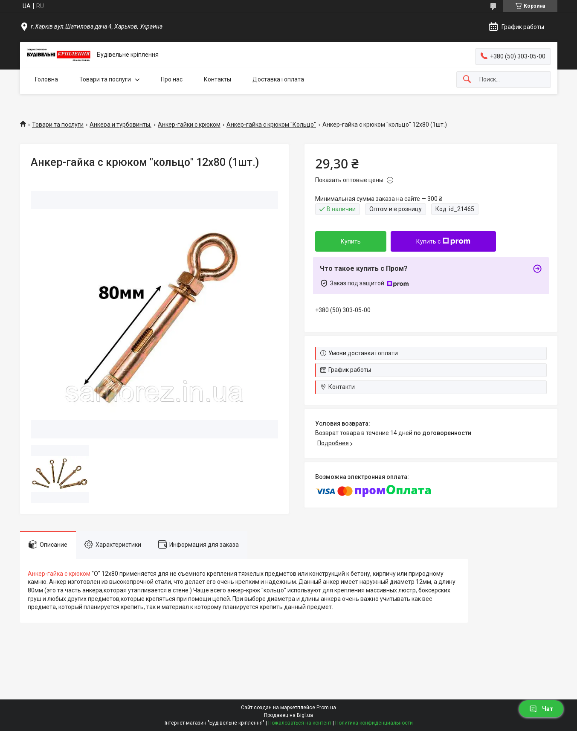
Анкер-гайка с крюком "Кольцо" (271, 124)
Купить (351, 241)
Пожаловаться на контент (299, 723)
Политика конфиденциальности (374, 723)
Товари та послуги (105, 79)
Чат (541, 709)
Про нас (172, 79)
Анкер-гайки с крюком (189, 124)
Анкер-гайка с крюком (59, 573)
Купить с (443, 241)
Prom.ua (326, 708)
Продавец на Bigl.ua (288, 715)
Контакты (217, 79)
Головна (46, 79)
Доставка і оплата (278, 79)
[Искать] (467, 79)
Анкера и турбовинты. (120, 124)
